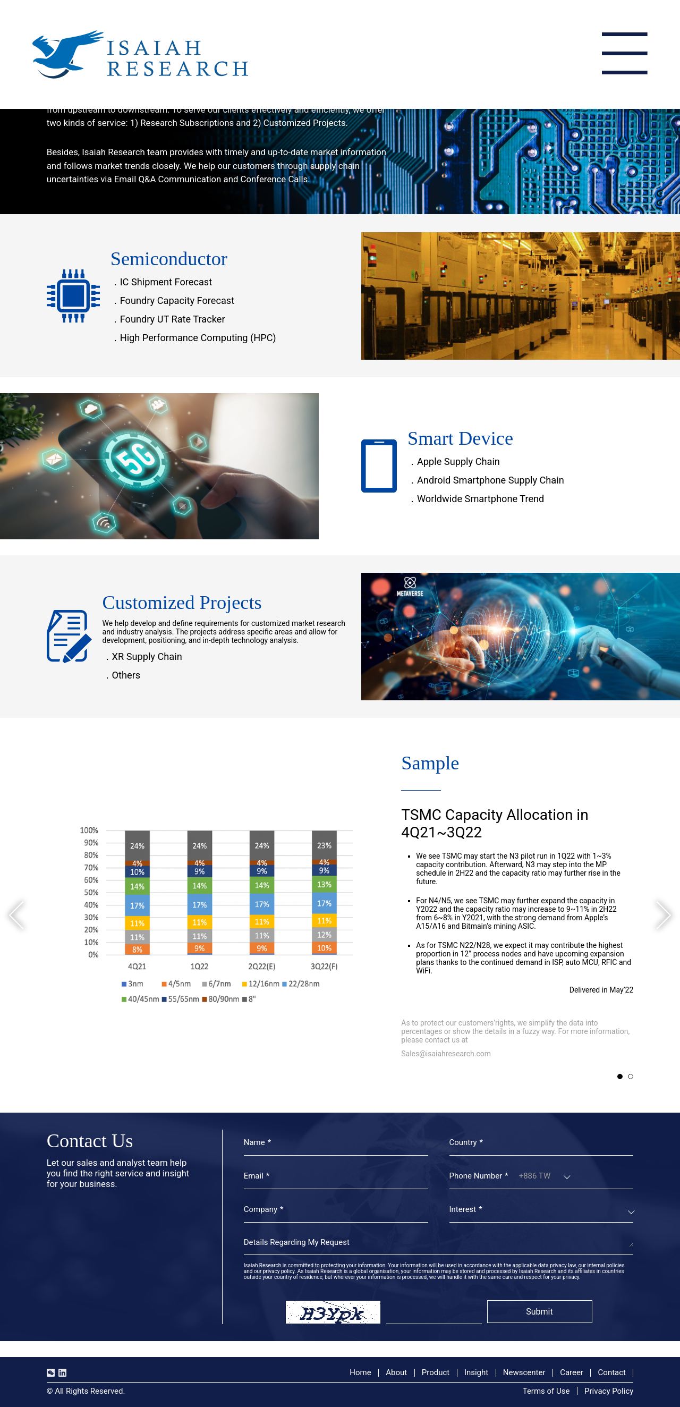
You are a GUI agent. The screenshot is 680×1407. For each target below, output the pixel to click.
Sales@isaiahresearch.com (446, 1053)
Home (360, 1372)
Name (254, 1142)
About (396, 1372)
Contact (612, 1372)
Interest (463, 1209)
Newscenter (524, 1372)
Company (260, 1209)
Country (463, 1142)
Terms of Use (546, 1391)
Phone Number (476, 1176)
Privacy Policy (608, 1391)
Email (254, 1176)
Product (435, 1372)
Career (571, 1372)
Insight (476, 1372)
